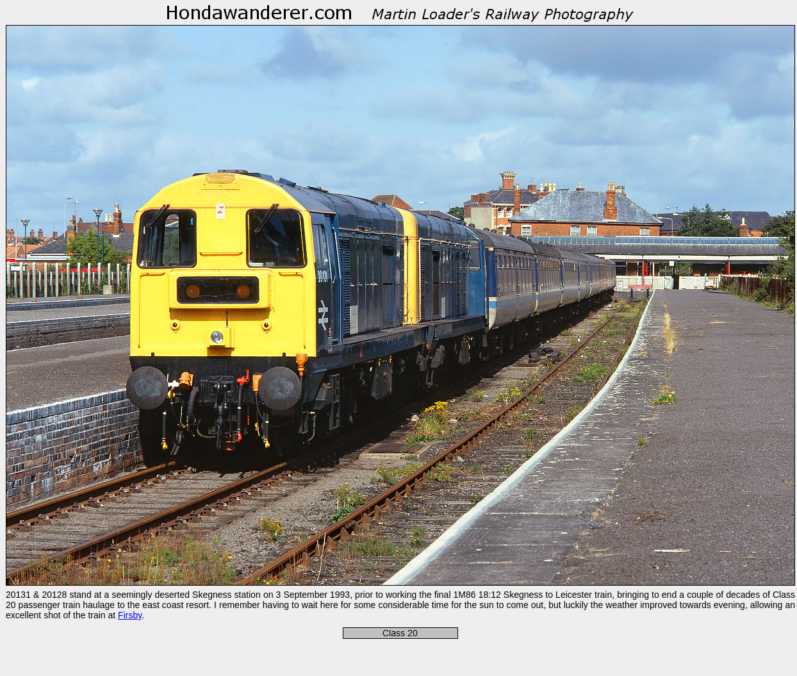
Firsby (130, 615)
